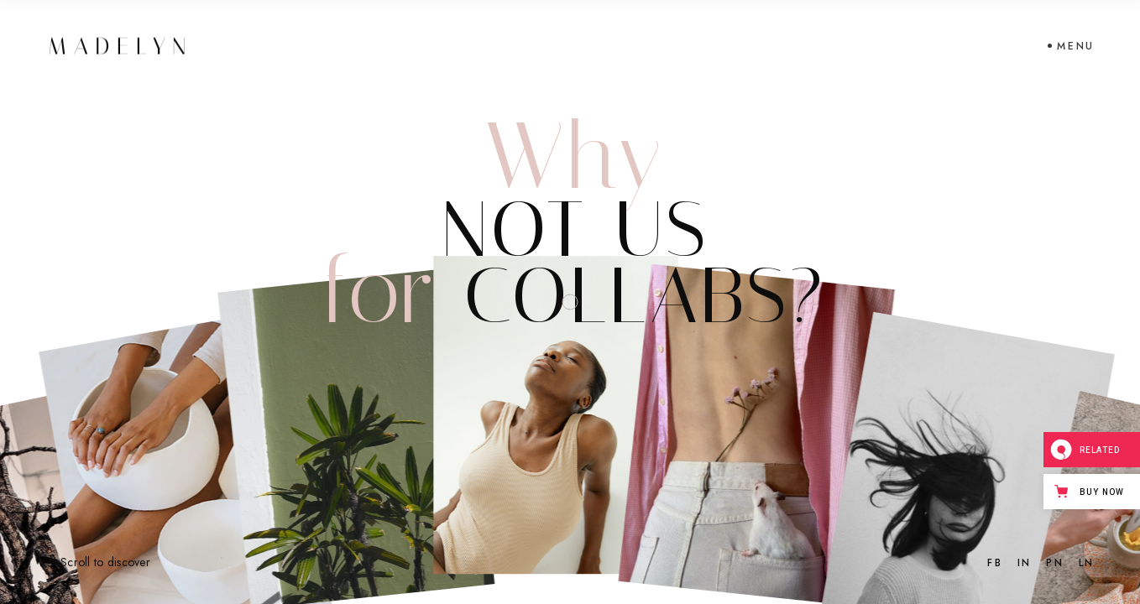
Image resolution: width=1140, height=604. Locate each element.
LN (1087, 563)
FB (994, 563)
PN (1055, 563)
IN (1024, 563)
